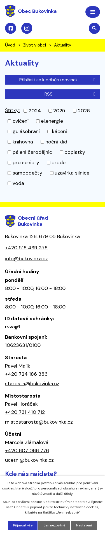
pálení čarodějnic (32, 152)
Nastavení (84, 525)
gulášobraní (26, 131)
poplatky (74, 152)
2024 (35, 110)
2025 (59, 110)
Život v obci (34, 45)
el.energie (52, 121)
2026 (84, 110)
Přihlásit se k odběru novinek (58, 80)
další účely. (64, 493)
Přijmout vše (22, 525)
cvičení (21, 121)
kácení (59, 131)
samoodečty (27, 173)
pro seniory (26, 162)
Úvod (10, 45)
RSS (71, 94)
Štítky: (12, 110)
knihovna (23, 141)
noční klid (56, 141)
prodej (59, 162)
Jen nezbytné (54, 525)
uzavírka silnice (72, 173)
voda (18, 183)
